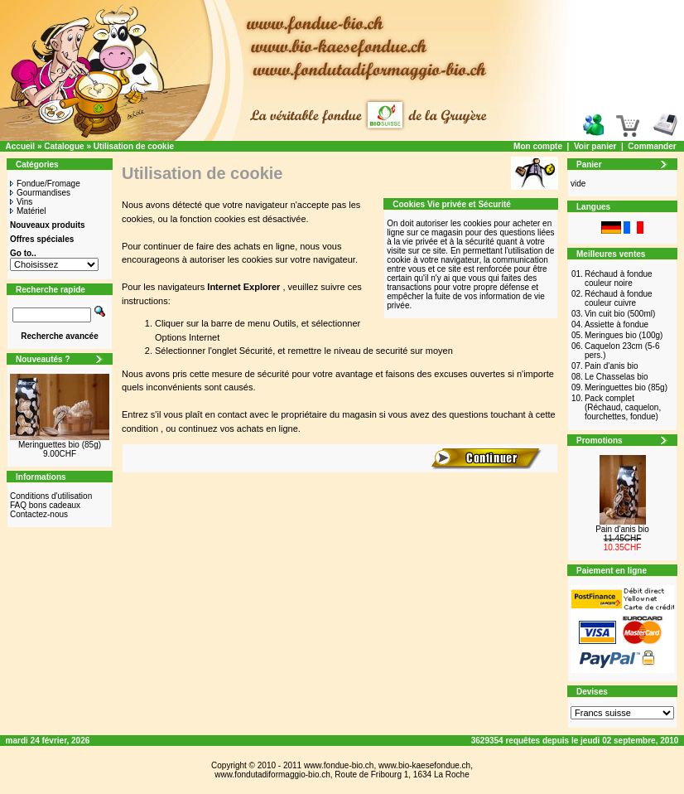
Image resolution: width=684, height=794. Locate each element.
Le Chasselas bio (616, 376)
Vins (21, 201)
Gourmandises (40, 192)
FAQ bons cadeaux (45, 505)
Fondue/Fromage (45, 183)
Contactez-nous (39, 514)
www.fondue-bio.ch (339, 765)
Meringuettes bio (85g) (59, 444)
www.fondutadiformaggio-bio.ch (272, 774)
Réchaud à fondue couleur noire (619, 278)
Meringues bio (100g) (624, 335)
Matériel (28, 210)
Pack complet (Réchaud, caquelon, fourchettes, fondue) (623, 407)
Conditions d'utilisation (51, 496)
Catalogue (64, 146)
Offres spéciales (42, 239)
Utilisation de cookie (134, 146)
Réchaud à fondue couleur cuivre (619, 298)
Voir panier (595, 146)
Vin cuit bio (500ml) (620, 313)
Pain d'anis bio (611, 365)
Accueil (21, 146)
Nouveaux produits (47, 225)
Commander (652, 146)
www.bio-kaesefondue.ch (424, 765)
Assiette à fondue (616, 324)
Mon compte (537, 146)
